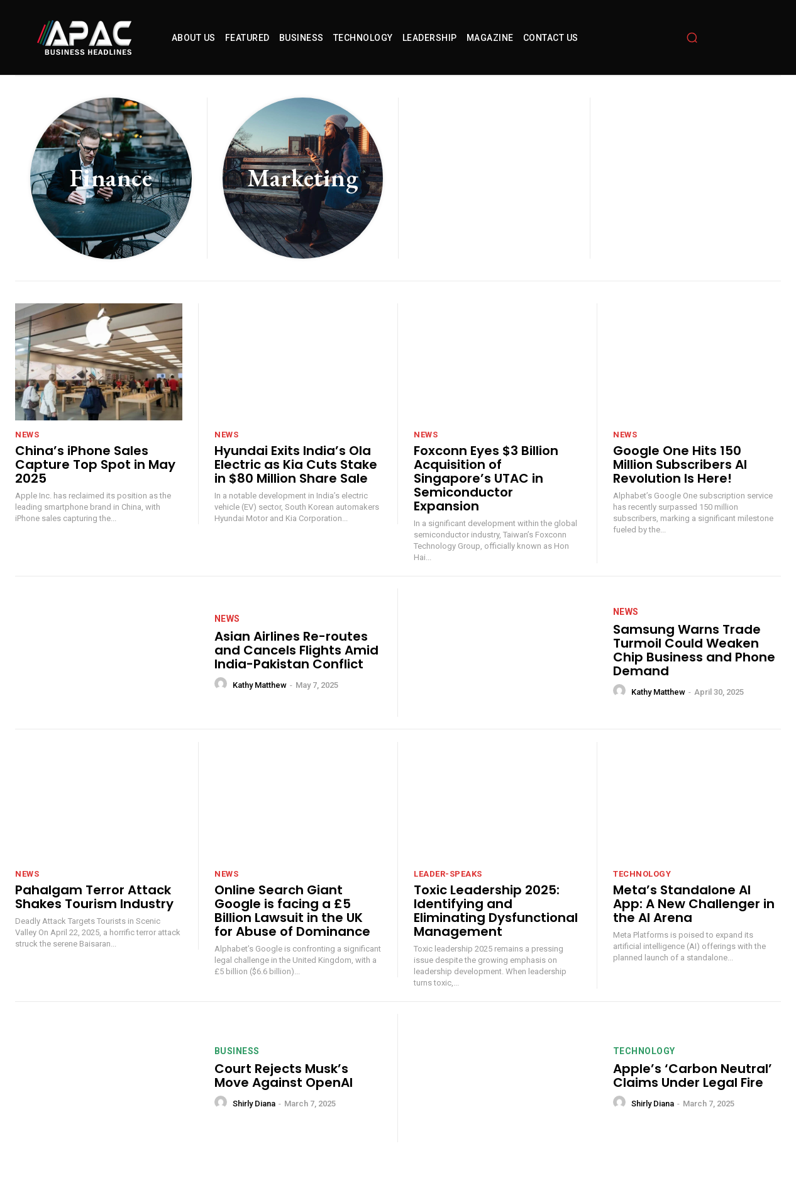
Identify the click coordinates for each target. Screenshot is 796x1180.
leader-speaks (448, 874)
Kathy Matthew (260, 685)
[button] (692, 38)
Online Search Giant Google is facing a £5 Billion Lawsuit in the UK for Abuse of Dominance (292, 910)
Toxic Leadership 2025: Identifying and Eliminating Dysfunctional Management (496, 910)
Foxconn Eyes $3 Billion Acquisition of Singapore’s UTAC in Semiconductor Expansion (486, 478)
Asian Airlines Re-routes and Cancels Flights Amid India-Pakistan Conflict (296, 650)
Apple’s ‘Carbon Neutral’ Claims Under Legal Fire (692, 1075)
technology (642, 874)
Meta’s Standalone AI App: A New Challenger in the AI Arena (694, 903)
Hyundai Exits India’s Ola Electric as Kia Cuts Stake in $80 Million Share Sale (295, 464)
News (27, 434)
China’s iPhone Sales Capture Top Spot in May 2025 (95, 464)
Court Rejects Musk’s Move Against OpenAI (283, 1075)
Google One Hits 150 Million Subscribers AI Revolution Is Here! (680, 464)
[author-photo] (222, 684)
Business (237, 1051)
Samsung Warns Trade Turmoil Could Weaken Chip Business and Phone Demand (694, 650)
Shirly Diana (254, 1103)
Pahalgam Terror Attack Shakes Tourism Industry (94, 897)
